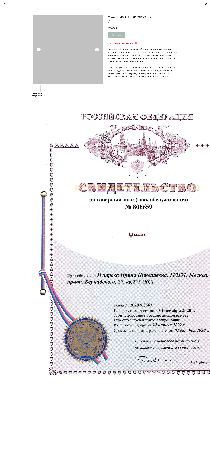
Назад (6, 3)
